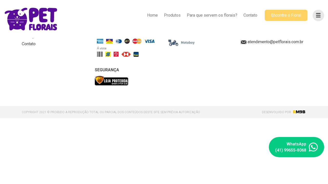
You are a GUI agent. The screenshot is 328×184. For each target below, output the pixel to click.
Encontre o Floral (286, 15)
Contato (250, 15)
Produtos (172, 15)
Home (152, 15)
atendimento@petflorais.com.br (272, 41)
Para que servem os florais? (212, 15)
